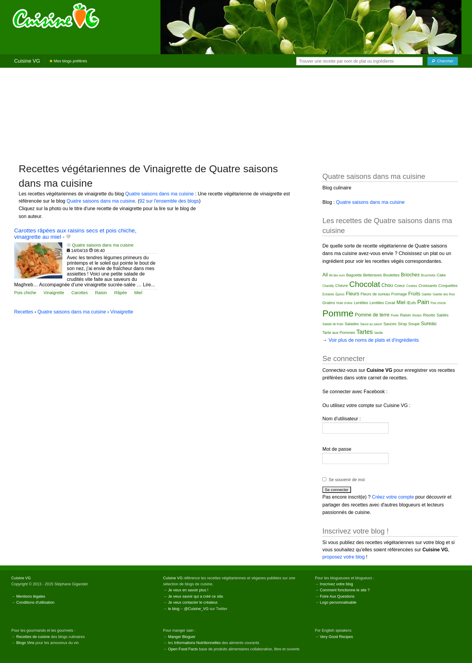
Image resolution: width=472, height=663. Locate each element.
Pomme (337, 313)
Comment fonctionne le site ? (345, 590)
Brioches (410, 274)
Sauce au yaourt (371, 324)
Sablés (442, 315)
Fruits (414, 293)
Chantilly (328, 286)
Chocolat (364, 284)
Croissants (427, 285)
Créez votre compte (393, 497)
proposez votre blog (343, 556)
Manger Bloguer (181, 636)
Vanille (378, 333)
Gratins (328, 302)
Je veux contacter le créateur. (193, 602)
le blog (173, 608)
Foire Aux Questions (337, 596)
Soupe (414, 324)
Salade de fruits (332, 324)
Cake (441, 275)
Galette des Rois (444, 294)
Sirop (402, 324)
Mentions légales (30, 596)
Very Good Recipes (336, 636)
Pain (423, 302)
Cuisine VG (27, 61)
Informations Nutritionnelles (197, 642)
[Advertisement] (236, 115)
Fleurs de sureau (375, 294)
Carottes (79, 292)
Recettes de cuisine (33, 636)
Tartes (364, 331)
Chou (387, 285)
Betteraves (372, 275)
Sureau (428, 323)
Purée (395, 315)
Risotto (429, 315)
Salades (352, 324)
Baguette (354, 275)
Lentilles (361, 302)
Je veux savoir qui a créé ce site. (196, 596)
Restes (417, 315)
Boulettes (391, 275)
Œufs (411, 302)
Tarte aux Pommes (338, 332)
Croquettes (448, 285)
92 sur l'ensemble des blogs (169, 201)
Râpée (120, 292)
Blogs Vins (25, 642)
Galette (426, 294)
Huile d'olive (344, 303)
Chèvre (341, 285)
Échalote (328, 294)
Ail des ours (337, 275)
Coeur (399, 285)
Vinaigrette (54, 292)
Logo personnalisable (338, 602)
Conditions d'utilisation (35, 602)
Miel (138, 292)
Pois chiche (25, 292)
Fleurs (352, 293)
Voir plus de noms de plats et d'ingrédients (373, 340)
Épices (339, 294)
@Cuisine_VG (196, 608)
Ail (325, 274)
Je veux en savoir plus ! (188, 590)
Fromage (399, 294)
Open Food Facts (183, 649)
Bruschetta (428, 275)
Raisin (101, 292)
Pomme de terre (372, 314)
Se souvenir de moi (347, 479)
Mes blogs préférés (68, 61)
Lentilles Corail (382, 302)
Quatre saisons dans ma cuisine (159, 193)
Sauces (390, 324)
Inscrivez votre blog (336, 584)
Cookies (411, 286)
